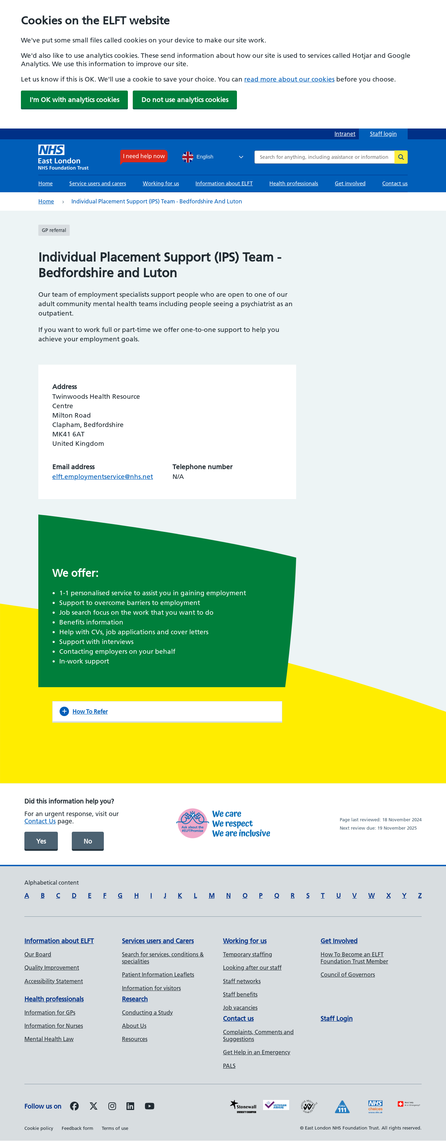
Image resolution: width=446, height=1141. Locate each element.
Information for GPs (49, 1012)
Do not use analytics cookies (184, 100)
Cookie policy (38, 1128)
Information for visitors (151, 988)
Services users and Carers (158, 941)
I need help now (144, 156)
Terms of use (115, 1128)
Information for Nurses (53, 1025)
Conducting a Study (147, 1012)
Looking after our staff (252, 967)
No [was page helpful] (88, 841)
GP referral (54, 230)
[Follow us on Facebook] (74, 1107)
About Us (134, 1025)
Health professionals (293, 183)
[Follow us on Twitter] (93, 1107)
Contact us (395, 183)
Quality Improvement (51, 967)
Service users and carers (97, 183)
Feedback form (77, 1128)
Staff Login (337, 1019)
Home (45, 183)
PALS (229, 1065)
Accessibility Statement (53, 981)
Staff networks (242, 981)
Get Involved (339, 941)
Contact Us (40, 821)
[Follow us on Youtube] (149, 1107)
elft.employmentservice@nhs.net (102, 477)
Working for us (161, 183)
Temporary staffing (247, 954)
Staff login (383, 133)
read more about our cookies (289, 79)
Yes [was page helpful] (41, 841)
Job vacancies (240, 1007)
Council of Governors (348, 974)
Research (135, 999)
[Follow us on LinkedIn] (130, 1107)
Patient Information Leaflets (158, 974)
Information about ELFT (224, 183)
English (197, 157)
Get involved (350, 183)
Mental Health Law (49, 1038)
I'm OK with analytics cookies (74, 100)
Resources (134, 1038)
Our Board (37, 954)
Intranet (344, 133)
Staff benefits (240, 994)
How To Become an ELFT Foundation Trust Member (354, 958)
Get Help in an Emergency (256, 1052)
